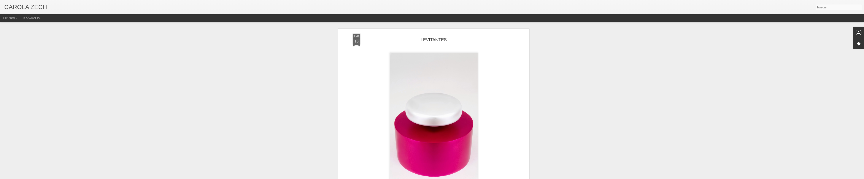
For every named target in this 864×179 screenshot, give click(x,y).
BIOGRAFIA (31, 17)
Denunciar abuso (463, 176)
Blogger (449, 176)
